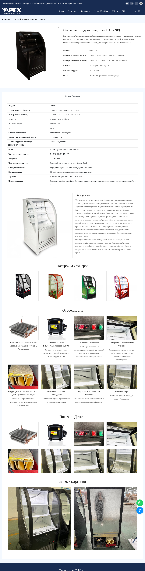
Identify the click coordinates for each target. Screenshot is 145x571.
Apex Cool (6, 19)
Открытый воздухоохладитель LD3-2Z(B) (29, 19)
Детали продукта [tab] (72, 96)
